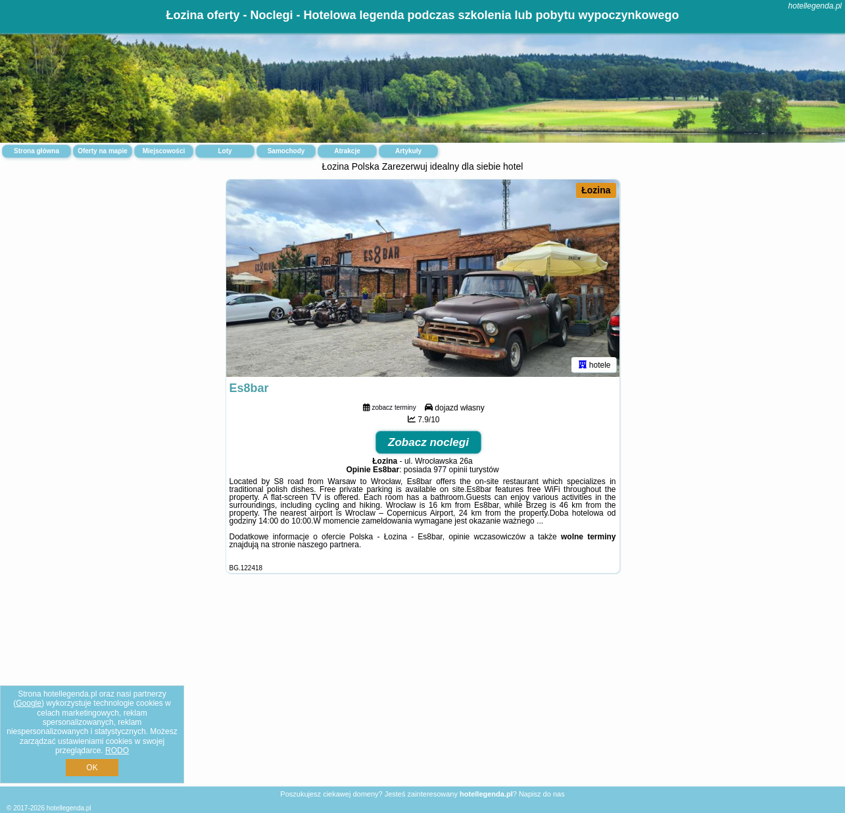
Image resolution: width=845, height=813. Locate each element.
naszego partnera (328, 544)
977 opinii (450, 469)
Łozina (595, 190)
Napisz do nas (542, 794)
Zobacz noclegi (428, 442)
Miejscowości (164, 151)
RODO (117, 750)
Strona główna (36, 151)
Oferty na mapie (103, 151)
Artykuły (408, 151)
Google (28, 703)
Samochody (286, 151)
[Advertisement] (422, 690)
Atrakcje (347, 151)
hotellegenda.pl (815, 6)
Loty (224, 151)
